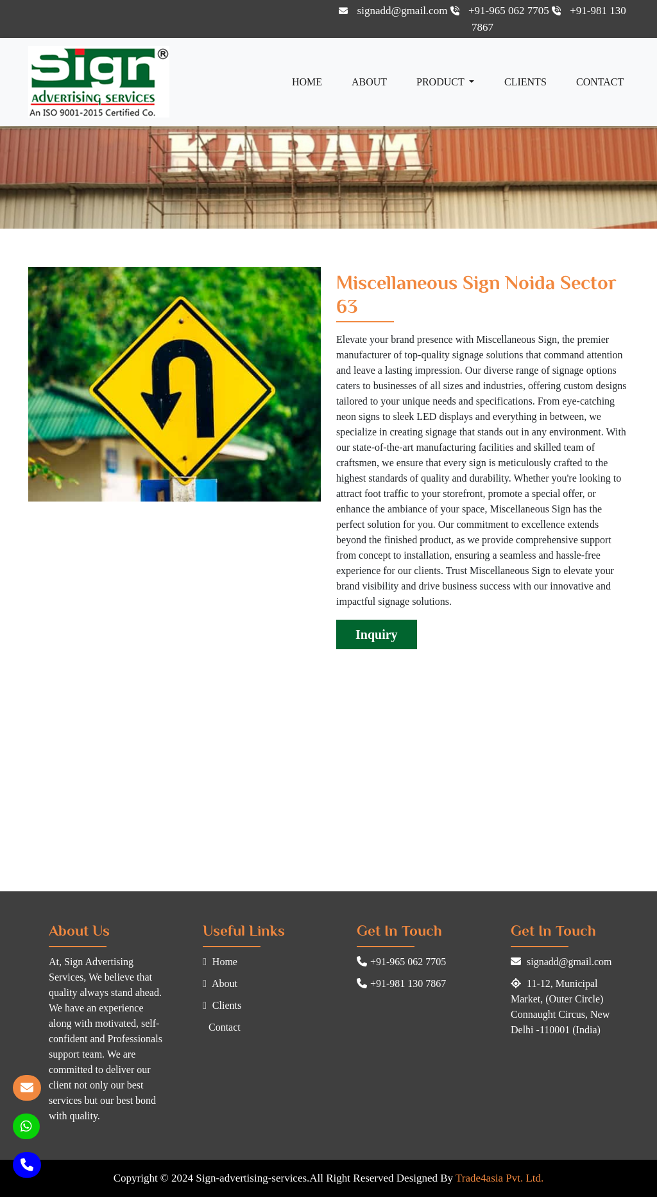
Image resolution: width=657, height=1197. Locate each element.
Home (307, 81)
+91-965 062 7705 (501, 10)
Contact (600, 81)
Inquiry (376, 634)
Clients (525, 81)
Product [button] (441, 81)
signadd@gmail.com (394, 10)
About (369, 81)
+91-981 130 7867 (401, 983)
